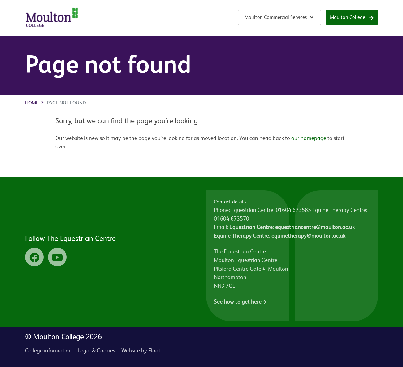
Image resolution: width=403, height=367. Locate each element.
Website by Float (140, 350)
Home (31, 103)
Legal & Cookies (96, 350)
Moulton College (347, 17)
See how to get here (240, 301)
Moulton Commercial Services (276, 17)
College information (48, 350)
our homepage (308, 138)
